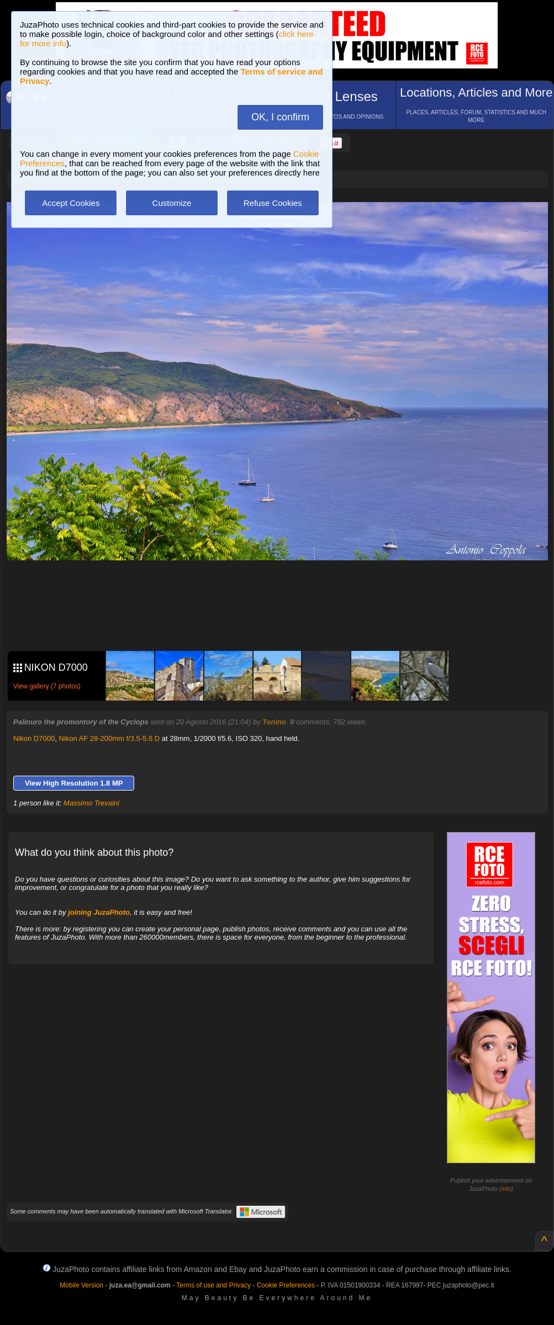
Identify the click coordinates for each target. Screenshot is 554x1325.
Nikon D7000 (34, 738)
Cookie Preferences (286, 1285)
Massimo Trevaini (91, 803)
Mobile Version (81, 1285)
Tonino (274, 722)
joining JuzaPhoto (99, 912)
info (506, 1188)
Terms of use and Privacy (213, 1285)
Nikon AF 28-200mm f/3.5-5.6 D (109, 738)
